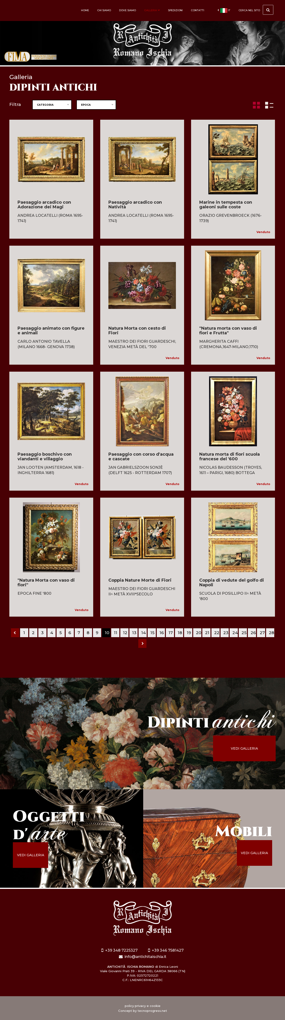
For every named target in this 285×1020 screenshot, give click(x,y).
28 (271, 632)
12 (125, 632)
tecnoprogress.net (152, 1011)
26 (253, 632)
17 (171, 632)
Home (85, 10)
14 (143, 632)
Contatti (197, 10)
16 (162, 632)
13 (134, 632)
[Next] (142, 643)
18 (180, 632)
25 (244, 632)
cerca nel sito (256, 10)
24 (235, 632)
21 (207, 632)
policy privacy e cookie (142, 1006)
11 (115, 632)
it (223, 10)
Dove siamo (127, 10)
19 (189, 632)
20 (198, 632)
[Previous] (15, 632)
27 (262, 632)
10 (107, 632)
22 (216, 632)
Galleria (152, 10)
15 (152, 632)
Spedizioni (175, 10)
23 (225, 632)
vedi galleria (244, 748)
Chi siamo (104, 10)
